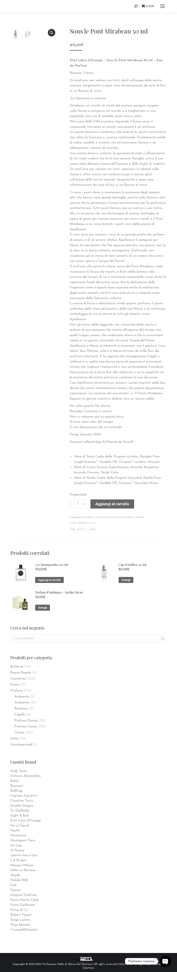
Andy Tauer (18, 771)
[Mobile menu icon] (162, 6)
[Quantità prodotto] (78, 504)
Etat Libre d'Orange (25, 820)
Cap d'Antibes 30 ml (132, 564)
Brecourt (16, 786)
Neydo (15, 875)
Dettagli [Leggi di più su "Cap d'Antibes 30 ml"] (126, 580)
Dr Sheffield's (20, 810)
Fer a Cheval (19, 825)
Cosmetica (18, 678)
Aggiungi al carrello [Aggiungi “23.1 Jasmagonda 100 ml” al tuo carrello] (49, 580)
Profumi (89, 517)
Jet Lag (16, 845)
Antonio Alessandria (25, 776)
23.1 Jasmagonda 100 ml (51, 564)
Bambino (21, 708)
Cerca (162, 638)
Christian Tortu (21, 800)
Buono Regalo (20, 672)
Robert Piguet (21, 915)
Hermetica (18, 835)
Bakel (14, 781)
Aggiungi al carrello (112, 504)
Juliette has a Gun (23, 855)
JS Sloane (17, 850)
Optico (15, 890)
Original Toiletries (23, 895)
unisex (92, 529)
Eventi (15, 684)
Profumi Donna (105, 517)
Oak (13, 885)
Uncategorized (21, 744)
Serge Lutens (20, 920)
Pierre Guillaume (22, 905)
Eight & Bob (19, 815)
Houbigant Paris (22, 840)
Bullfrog (16, 791)
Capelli (19, 714)
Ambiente (21, 696)
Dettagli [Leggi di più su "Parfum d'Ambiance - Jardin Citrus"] (42, 607)
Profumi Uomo (125, 517)
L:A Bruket (18, 860)
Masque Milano (22, 865)
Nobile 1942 (19, 880)
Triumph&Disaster (24, 929)
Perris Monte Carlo (24, 900)
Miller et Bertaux (23, 870)
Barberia (16, 666)
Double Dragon (21, 805)
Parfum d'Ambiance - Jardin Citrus (59, 592)
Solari (14, 738)
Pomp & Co (19, 910)
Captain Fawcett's (24, 796)
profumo (81, 529)
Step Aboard (20, 925)
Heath (15, 830)
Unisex (140, 517)
